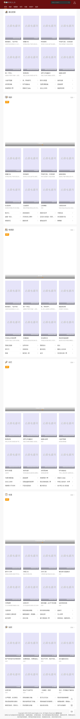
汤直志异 (48, 614)
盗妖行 (65, 610)
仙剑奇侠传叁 (63, 603)
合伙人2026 (48, 88)
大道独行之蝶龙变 (13, 614)
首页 (5, 7)
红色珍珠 (8, 205)
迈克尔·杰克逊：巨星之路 (48, 217)
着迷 (13, 353)
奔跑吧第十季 (13, 88)
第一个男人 (8, 73)
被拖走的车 (48, 221)
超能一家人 (13, 217)
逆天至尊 (13, 618)
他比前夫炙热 (48, 705)
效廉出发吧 (62, 73)
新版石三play (31, 88)
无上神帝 (65, 614)
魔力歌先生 (48, 486)
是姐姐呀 (65, 84)
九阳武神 (13, 610)
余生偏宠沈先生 (64, 659)
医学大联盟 (48, 80)
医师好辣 (26, 73)
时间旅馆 (43, 41)
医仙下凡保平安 (28, 690)
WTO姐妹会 (31, 84)
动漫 (25, 7)
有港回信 (31, 349)
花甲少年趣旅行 (46, 73)
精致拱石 (13, 221)
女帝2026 (31, 345)
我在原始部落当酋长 (13, 702)
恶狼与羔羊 (48, 213)
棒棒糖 (65, 221)
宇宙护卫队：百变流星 (66, 41)
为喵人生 (26, 571)
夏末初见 (48, 349)
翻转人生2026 (65, 349)
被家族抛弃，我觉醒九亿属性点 (31, 614)
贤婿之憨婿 (13, 345)
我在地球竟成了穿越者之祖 (31, 702)
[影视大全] (59, 713)
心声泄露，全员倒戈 (13, 698)
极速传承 (31, 221)
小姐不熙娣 (13, 80)
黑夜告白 (48, 345)
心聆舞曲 (43, 205)
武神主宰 (26, 603)
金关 (48, 353)
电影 (10, 7)
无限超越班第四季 (31, 482)
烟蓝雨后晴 (65, 88)
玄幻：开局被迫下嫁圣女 (66, 690)
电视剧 (16, 7)
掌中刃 (13, 349)
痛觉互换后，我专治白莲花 (13, 705)
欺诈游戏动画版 (48, 610)
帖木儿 (13, 213)
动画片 (31, 7)
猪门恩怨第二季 (48, 618)
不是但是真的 (31, 486)
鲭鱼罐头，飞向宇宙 (11, 41)
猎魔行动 (26, 41)
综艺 (21, 7)
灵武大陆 (31, 618)
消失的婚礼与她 (31, 698)
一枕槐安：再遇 (46, 690)
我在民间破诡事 (64, 338)
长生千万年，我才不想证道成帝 (50, 659)
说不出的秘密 (65, 705)
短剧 (36, 7)
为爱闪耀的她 (48, 84)
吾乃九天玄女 (48, 698)
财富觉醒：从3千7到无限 (48, 603)
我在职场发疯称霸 (65, 698)
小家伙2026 (62, 205)
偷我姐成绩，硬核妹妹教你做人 (66, 702)
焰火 (65, 345)
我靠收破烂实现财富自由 (48, 702)
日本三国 (43, 571)
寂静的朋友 (62, 174)
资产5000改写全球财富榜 (13, 659)
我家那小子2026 (13, 486)
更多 (72, 97)
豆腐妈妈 (26, 338)
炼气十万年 (8, 571)
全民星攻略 (13, 84)
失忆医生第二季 (65, 353)
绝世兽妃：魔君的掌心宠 (65, 618)
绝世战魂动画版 (31, 610)
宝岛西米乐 (44, 338)
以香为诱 (8, 690)
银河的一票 (31, 353)
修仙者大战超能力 (64, 571)
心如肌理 (26, 205)
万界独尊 (8, 603)
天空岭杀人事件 (31, 217)
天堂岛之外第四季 (10, 338)
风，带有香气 (31, 80)
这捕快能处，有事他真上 (30, 659)
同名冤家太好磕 (31, 705)
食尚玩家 (65, 80)
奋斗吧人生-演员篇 (65, 486)
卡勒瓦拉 (65, 213)
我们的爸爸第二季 (48, 482)
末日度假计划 (65, 217)
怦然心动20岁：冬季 (65, 482)
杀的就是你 (31, 213)
